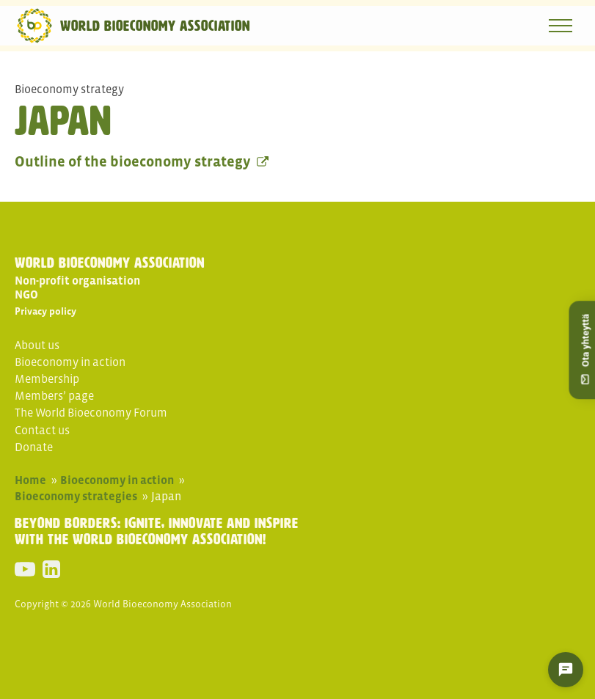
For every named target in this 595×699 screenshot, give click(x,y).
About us (37, 344)
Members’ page (54, 395)
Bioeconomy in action (70, 361)
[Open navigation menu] (560, 25)
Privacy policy (45, 311)
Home (30, 479)
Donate (34, 446)
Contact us (42, 429)
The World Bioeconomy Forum (91, 412)
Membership (47, 378)
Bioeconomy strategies (76, 495)
